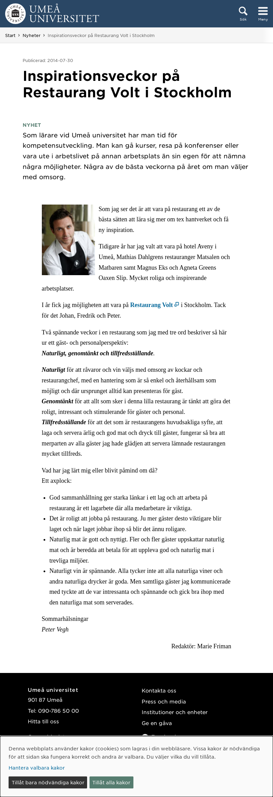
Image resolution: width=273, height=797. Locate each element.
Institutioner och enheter (174, 712)
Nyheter (31, 35)
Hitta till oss (43, 721)
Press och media (164, 701)
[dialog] (136, 766)
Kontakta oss (159, 690)
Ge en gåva (157, 723)
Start (10, 35)
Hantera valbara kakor (37, 767)
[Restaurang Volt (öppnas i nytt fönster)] (155, 305)
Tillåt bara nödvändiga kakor (48, 782)
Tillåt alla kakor (111, 782)
